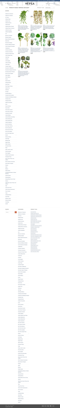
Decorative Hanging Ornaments (10, 69)
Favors (19, 277)
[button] (48, 0)
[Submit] (16, 212)
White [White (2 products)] (38, 251)
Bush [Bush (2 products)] (31, 222)
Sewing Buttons (8, 177)
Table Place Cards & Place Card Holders (10, 183)
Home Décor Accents (8, 109)
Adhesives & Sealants (9, 15)
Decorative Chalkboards (22, 266)
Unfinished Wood (8, 194)
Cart (41, 0)
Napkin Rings (7, 142)
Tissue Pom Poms (8, 187)
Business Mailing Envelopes (10, 44)
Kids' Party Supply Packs (9, 133)
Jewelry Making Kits (8, 118)
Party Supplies (7, 153)
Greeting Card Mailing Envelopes (23, 295)
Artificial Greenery (8, 22)
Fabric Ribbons (7, 77)
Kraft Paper (7, 138)
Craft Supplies (7, 60)
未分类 (6, 203)
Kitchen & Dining (8, 136)
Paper (6, 147)
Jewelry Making (8, 115)
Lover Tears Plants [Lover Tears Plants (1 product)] (34, 237)
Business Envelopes (8, 42)
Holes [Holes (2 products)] (40, 236)
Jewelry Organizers (8, 122)
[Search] (5, 3)
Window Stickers (8, 200)
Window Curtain (8, 198)
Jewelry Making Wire (8, 120)
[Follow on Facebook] (51, 0)
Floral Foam (7, 84)
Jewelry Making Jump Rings (22, 315)
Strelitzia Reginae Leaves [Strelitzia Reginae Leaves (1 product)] (34, 245)
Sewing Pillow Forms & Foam (10, 179)
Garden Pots (20, 286)
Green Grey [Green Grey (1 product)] (32, 236)
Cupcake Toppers (8, 66)
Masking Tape (7, 140)
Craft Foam (7, 57)
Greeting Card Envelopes (9, 95)
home (6, 104)
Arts (6, 33)
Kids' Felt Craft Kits (8, 124)
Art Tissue (7, 17)
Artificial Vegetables (8, 31)
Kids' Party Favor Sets (9, 129)
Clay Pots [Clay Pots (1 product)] (37, 222)
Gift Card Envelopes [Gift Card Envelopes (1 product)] (33, 230)
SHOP (38, 0)
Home (6, 7)
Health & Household (8, 102)
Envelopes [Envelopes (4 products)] (32, 227)
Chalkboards (7, 48)
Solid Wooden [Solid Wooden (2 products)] (35, 242)
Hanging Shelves (8, 100)
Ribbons (6, 168)
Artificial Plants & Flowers (9, 26)
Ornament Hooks (21, 344)
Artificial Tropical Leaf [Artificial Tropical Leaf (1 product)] (34, 219)
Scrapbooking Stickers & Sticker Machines (10, 173)
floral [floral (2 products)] (38, 227)
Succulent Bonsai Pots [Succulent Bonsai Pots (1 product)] (34, 248)
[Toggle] (16, 135)
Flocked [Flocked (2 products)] (36, 227)
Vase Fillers (7, 196)
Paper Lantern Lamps (9, 149)
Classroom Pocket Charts (9, 53)
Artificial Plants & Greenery (9, 28)
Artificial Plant (7, 24)
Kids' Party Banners (8, 127)
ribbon (19, 365)
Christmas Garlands (21, 248)
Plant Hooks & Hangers (9, 163)
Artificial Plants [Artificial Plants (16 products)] (33, 216)
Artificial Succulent (21, 228)
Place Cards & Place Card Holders (9, 159)
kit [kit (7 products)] (31, 237)
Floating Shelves (8, 82)
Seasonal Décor (8, 175)
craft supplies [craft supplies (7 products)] (32, 224)
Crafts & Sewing (8, 62)
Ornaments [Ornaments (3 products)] (35, 239)
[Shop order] (50, 8)
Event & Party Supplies (9, 73)
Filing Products (7, 80)
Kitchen (19, 333)
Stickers (19, 379)
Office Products (7, 144)
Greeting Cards (7, 98)
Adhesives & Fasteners (9, 13)
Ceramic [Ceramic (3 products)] (34, 222)
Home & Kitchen (8, 106)
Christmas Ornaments (9, 51)
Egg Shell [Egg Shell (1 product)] (40, 225)
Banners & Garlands (8, 35)
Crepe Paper (7, 64)
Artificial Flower (7, 19)
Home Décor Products (9, 111)
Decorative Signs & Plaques (10, 71)
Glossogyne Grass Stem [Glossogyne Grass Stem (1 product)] (34, 231)
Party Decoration (8, 151)
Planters (6, 165)
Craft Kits (19, 257)
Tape (6, 185)
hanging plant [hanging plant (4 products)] (37, 236)
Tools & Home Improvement (10, 189)
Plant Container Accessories (10, 161)
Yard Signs (20, 400)
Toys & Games (7, 191)
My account (44, 0)
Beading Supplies (8, 37)
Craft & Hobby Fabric (8, 55)
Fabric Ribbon (7, 75)
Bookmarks (7, 40)
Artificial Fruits (20, 219)
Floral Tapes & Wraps (9, 86)
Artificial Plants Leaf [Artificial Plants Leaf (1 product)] (38, 216)
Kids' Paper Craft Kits (21, 324)
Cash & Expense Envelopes (10, 46)
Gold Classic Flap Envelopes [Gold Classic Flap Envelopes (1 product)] (35, 234)
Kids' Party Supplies (8, 131)
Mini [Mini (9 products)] (38, 237)
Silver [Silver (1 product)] (31, 242)
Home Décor (7, 107)
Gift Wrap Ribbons (8, 93)
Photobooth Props (8, 156)
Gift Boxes (7, 89)
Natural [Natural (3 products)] (32, 239)
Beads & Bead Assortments (10, 39)
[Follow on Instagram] (52, 0)
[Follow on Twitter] (53, 0)
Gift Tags (6, 91)
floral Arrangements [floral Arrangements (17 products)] (33, 228)
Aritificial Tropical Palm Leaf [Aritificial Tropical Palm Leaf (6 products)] (34, 213)
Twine (19, 391)
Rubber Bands (7, 170)
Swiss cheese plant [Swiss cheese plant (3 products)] (33, 251)
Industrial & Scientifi (8, 113)
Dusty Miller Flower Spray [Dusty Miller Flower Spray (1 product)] (34, 225)
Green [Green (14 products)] (40, 234)
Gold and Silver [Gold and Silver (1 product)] (33, 233)
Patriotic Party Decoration (22, 353)
